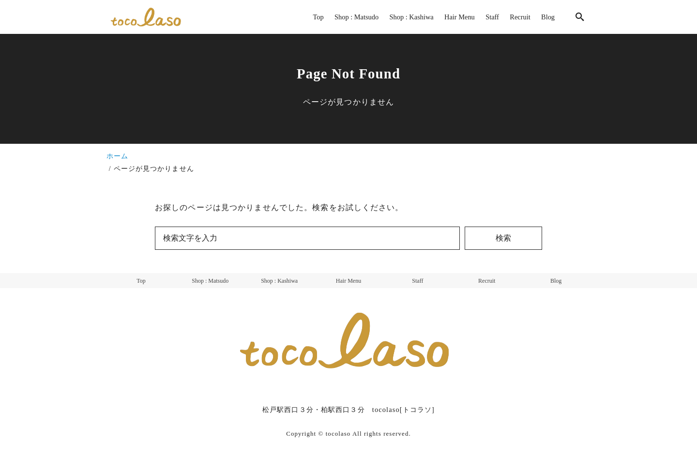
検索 (503, 238)
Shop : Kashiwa (279, 280)
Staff (417, 280)
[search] (580, 16)
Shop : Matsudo (210, 280)
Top (141, 280)
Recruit (486, 280)
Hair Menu (348, 280)
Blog (555, 280)
